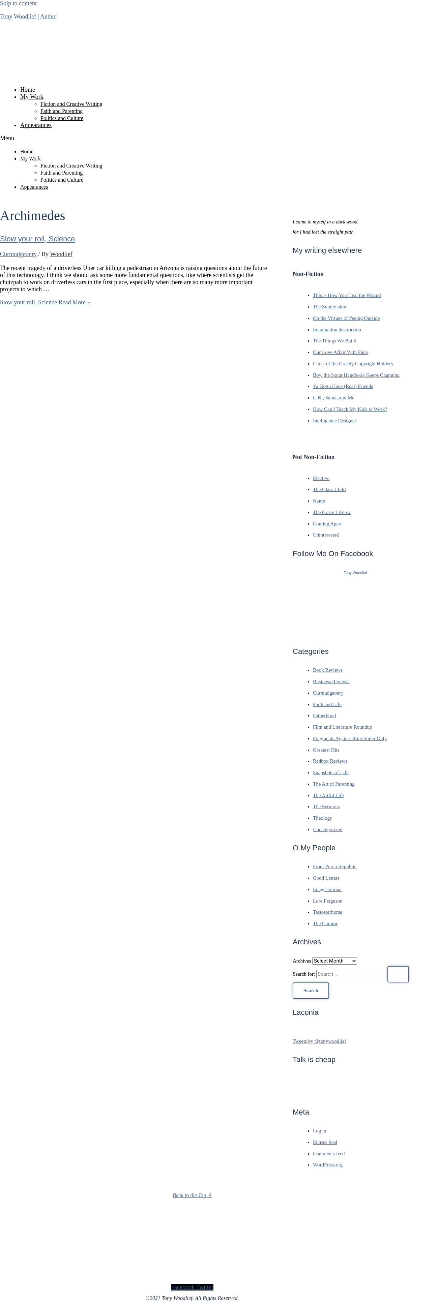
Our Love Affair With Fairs (340, 352)
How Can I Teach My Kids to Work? (350, 409)
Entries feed (325, 1142)
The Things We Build (334, 340)
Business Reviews (331, 681)
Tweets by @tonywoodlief (319, 1041)
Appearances (36, 125)
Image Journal (327, 889)
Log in (319, 1130)
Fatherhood (324, 715)
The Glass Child (329, 489)
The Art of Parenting (334, 784)
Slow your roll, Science (37, 239)
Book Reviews (328, 670)
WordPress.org (328, 1164)
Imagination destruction (337, 329)
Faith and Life (327, 704)
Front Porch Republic (334, 866)
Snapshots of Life (331, 772)
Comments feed (329, 1153)
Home (27, 89)
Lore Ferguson (328, 901)
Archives (302, 961)
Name (319, 501)
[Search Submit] (398, 974)
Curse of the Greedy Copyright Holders (353, 363)
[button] (192, 138)
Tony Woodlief (355, 573)
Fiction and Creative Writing (71, 104)
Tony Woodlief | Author (28, 16)
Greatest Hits (326, 750)
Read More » (45, 302)
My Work (31, 96)
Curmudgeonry (18, 254)
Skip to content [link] (18, 3)
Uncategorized (327, 829)
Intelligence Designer (334, 420)
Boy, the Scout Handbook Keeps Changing (356, 375)
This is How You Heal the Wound (347, 295)
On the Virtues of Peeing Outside (346, 318)
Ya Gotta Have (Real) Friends (343, 386)
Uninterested (326, 535)
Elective (321, 478)
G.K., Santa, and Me (333, 397)
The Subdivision (329, 306)
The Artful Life (328, 795)
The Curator (325, 923)
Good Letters (326, 878)
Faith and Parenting (61, 111)
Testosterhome (327, 912)
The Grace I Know (332, 512)
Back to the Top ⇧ (192, 1195)
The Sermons (326, 806)
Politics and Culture (61, 118)
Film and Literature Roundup (342, 727)
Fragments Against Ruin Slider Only (350, 738)
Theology (322, 818)
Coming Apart (327, 523)
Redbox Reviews (330, 761)
